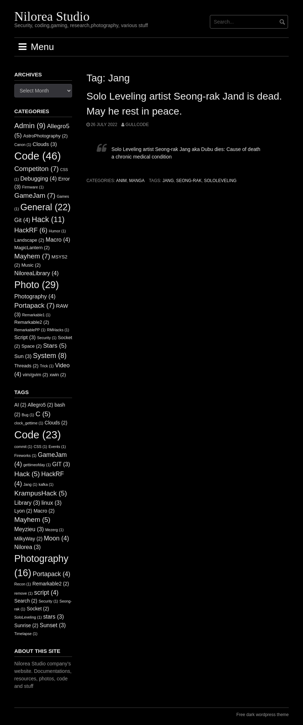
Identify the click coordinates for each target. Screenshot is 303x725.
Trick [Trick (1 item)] (47, 366)
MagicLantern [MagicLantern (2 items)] (32, 247)
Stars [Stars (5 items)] (55, 345)
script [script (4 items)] (46, 592)
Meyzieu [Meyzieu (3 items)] (29, 529)
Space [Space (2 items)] (31, 346)
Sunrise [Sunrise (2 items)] (26, 625)
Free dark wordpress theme (262, 714)
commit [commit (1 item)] (23, 446)
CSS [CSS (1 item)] (40, 446)
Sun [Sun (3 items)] (22, 356)
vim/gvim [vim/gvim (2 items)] (35, 374)
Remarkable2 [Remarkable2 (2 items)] (31, 322)
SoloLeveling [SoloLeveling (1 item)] (28, 617)
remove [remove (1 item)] (23, 593)
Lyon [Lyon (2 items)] (23, 511)
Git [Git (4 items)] (22, 220)
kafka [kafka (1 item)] (46, 484)
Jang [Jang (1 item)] (30, 484)
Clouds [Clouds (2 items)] (56, 423)
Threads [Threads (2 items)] (26, 365)
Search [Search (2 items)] (25, 601)
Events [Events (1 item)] (57, 446)
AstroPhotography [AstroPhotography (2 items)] (45, 136)
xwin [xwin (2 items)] (58, 374)
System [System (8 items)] (49, 355)
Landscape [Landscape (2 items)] (29, 240)
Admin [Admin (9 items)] (30, 126)
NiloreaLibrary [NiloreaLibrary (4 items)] (36, 273)
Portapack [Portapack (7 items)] (34, 305)
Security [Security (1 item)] (46, 338)
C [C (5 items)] (43, 414)
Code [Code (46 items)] (37, 156)
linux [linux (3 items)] (51, 503)
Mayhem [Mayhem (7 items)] (32, 256)
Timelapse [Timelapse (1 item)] (25, 633)
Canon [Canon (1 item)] (22, 144)
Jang (168, 180)
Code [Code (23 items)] (37, 434)
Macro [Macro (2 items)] (44, 511)
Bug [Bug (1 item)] (28, 415)
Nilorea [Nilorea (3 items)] (27, 547)
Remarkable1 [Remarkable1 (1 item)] (36, 315)
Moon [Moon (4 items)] (56, 538)
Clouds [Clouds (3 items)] (44, 144)
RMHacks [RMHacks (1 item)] (58, 330)
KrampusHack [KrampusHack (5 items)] (40, 493)
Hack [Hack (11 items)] (48, 219)
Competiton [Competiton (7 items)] (36, 168)
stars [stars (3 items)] (53, 617)
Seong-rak (189, 180)
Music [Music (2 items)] (31, 265)
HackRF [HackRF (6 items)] (30, 230)
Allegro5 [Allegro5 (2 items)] (40, 405)
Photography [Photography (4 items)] (35, 296)
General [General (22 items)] (45, 207)
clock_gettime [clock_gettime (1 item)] (28, 423)
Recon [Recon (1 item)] (22, 584)
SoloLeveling (220, 180)
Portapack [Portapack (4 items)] (51, 574)
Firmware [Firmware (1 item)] (33, 187)
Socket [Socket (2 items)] (38, 608)
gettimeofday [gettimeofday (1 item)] (37, 465)
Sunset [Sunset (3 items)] (53, 625)
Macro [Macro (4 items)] (58, 239)
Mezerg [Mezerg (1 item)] (54, 530)
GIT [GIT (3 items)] (61, 464)
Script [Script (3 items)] (25, 337)
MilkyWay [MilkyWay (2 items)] (28, 539)
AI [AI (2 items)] (20, 405)
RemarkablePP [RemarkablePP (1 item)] (30, 330)
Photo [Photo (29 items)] (36, 285)
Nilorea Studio (52, 16)
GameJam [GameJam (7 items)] (34, 195)
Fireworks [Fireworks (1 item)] (25, 455)
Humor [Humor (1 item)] (57, 231)
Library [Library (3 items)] (27, 503)
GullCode (136, 124)
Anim (121, 180)
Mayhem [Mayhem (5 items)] (32, 519)
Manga (137, 180)
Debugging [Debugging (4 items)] (38, 178)
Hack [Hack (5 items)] (27, 474)
